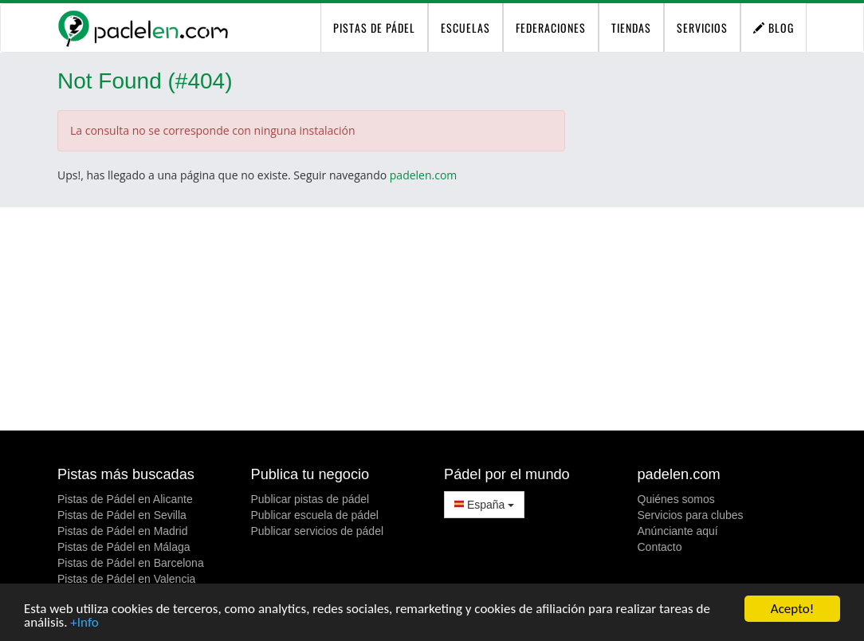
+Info (84, 623)
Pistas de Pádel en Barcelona (130, 562)
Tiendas (631, 27)
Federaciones (551, 27)
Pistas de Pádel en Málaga (123, 547)
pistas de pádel (374, 27)
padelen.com (424, 175)
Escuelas (465, 27)
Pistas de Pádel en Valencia (126, 578)
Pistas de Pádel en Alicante (125, 499)
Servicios (702, 27)
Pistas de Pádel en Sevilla (122, 515)
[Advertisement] (432, 319)
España (484, 504)
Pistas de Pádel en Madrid (122, 531)
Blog (773, 27)
